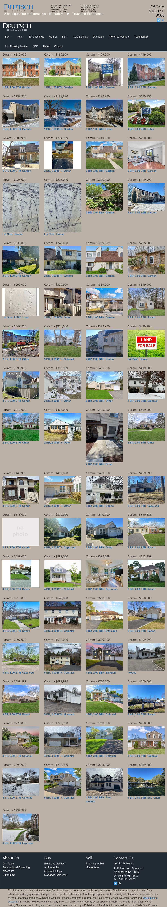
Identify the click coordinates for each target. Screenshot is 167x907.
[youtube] (163, 20)
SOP (35, 46)
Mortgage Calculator (55, 875)
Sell (65, 36)
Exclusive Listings (54, 863)
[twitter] (158, 20)
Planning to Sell (95, 863)
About (46, 46)
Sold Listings (80, 36)
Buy (8, 36)
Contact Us (9, 874)
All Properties (51, 867)
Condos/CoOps (53, 871)
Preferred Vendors (119, 36)
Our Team (98, 36)
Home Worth (93, 867)
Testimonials (141, 36)
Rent (20, 36)
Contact (58, 46)
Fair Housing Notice (16, 46)
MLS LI (53, 36)
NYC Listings (36, 36)
